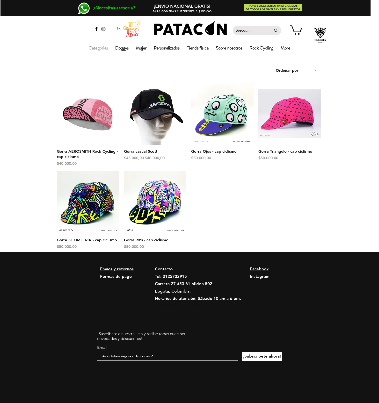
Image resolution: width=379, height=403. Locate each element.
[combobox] (297, 70)
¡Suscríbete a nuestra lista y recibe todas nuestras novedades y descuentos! (141, 336)
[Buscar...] (250, 30)
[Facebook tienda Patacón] (96, 29)
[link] (296, 29)
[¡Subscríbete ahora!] (262, 356)
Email (102, 347)
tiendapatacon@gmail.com (180, 305)
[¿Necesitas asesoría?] (114, 8)
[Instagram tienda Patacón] (103, 29)
